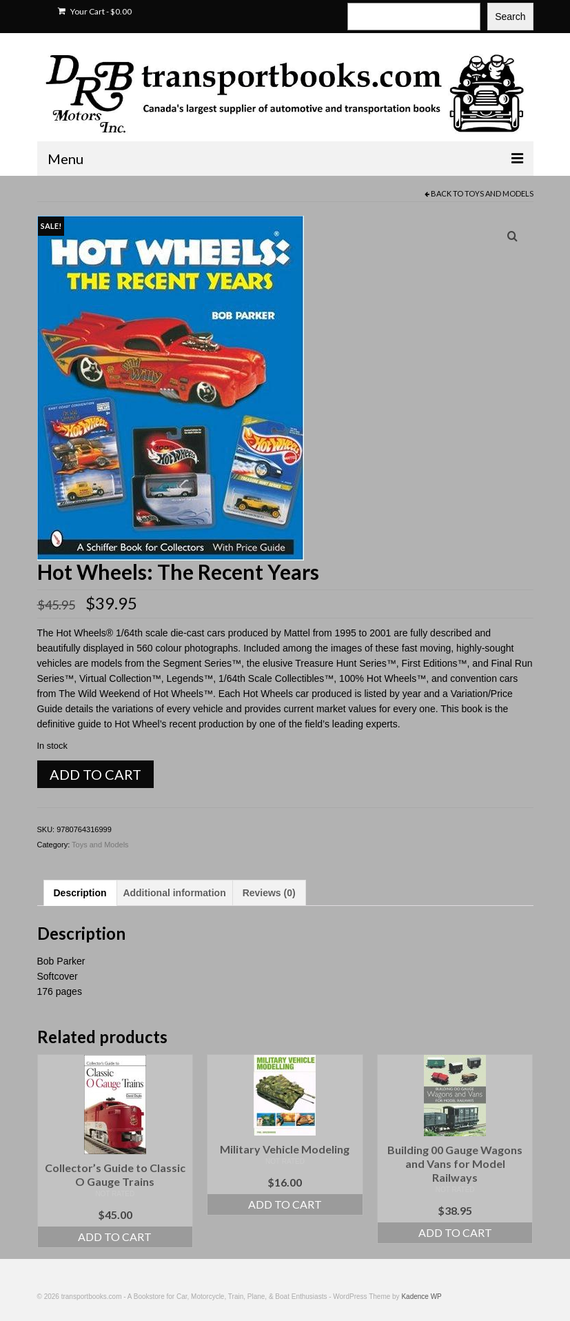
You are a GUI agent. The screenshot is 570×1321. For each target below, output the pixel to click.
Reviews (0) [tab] (269, 892)
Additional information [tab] (174, 892)
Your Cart (95, 11)
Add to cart (95, 774)
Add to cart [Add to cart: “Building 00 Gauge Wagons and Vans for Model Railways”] (455, 1232)
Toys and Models (499, 193)
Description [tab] (80, 892)
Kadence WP (421, 1296)
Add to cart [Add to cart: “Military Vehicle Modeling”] (285, 1204)
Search (510, 16)
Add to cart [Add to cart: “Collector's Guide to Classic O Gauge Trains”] (115, 1236)
